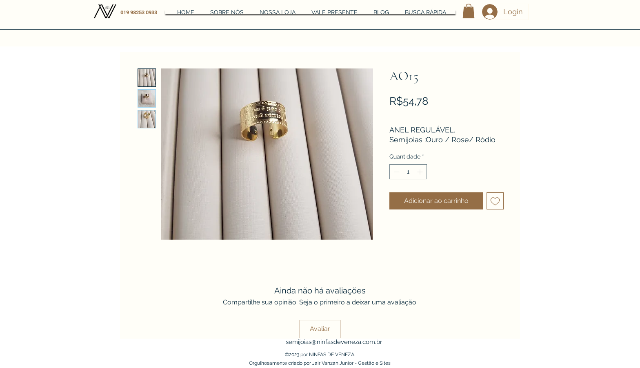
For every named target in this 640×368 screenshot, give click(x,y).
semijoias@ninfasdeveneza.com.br (334, 342)
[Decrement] (396, 172)
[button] (468, 11)
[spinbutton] (408, 172)
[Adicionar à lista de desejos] (495, 200)
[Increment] (421, 172)
